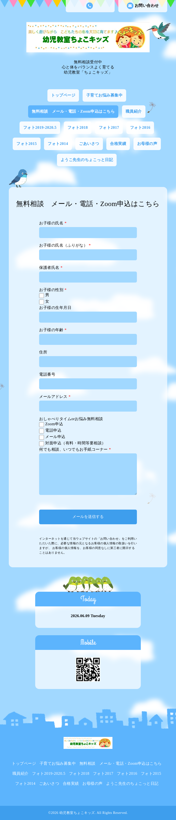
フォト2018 (77, 127)
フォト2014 (58, 144)
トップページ (63, 95)
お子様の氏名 (53, 223)
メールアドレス (55, 396)
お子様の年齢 (53, 330)
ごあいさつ (89, 144)
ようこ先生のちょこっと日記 (87, 160)
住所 (43, 352)
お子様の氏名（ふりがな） (65, 245)
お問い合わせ (143, 5)
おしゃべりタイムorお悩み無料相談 (71, 419)
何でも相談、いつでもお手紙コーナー (75, 449)
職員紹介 (134, 111)
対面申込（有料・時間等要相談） (75, 443)
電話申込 (53, 430)
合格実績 (118, 144)
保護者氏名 (51, 267)
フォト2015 (26, 144)
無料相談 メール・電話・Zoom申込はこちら (73, 111)
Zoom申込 (54, 424)
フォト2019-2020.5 (39, 127)
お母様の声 (147, 144)
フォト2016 (140, 127)
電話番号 (47, 374)
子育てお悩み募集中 (104, 95)
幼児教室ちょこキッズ (77, 813)
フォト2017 (109, 127)
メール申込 (55, 437)
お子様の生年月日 (55, 308)
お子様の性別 (53, 290)
